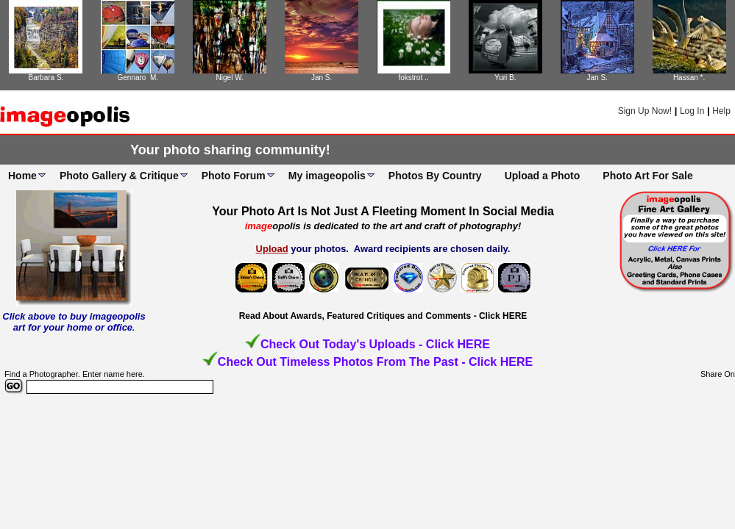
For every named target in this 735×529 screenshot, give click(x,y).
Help (721, 111)
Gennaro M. (138, 77)
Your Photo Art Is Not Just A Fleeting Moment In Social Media (383, 211)
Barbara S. (46, 77)
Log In (692, 111)
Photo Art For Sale (647, 175)
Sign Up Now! (645, 111)
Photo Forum (234, 175)
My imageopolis (327, 175)
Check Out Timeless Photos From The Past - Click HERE (375, 362)
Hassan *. (689, 77)
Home (22, 175)
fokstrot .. (413, 77)
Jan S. (321, 77)
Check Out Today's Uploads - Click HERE (375, 344)
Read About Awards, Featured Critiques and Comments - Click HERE (383, 316)
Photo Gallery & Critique (119, 175)
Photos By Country (435, 175)
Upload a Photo (542, 175)
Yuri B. (505, 77)
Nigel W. (230, 77)
